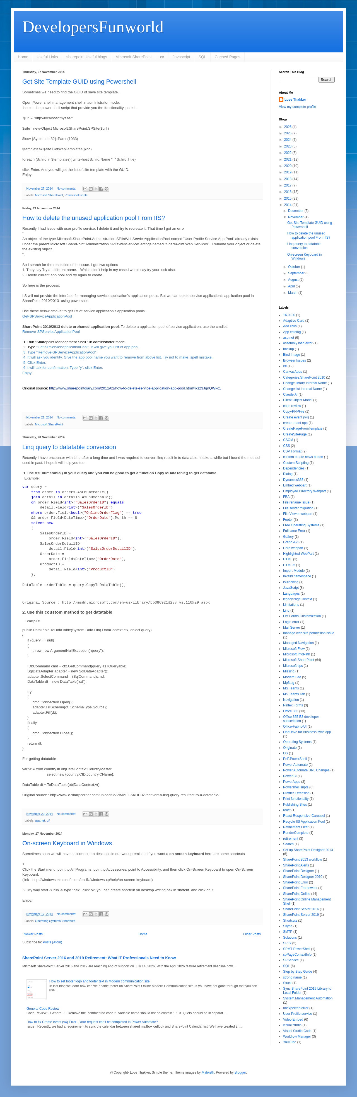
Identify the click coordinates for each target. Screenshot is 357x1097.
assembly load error (297, 343)
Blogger (240, 1072)
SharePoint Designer (298, 871)
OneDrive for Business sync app (307, 732)
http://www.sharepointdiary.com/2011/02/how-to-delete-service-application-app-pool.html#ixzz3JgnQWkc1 (135, 388)
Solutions (290, 937)
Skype (287, 926)
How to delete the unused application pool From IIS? (93, 217)
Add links (290, 326)
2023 (288, 146)
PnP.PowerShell (295, 759)
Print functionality (295, 799)
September (296, 273)
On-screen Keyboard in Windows (67, 843)
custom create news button (303, 457)
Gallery (288, 537)
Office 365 (290, 711)
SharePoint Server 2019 (301, 915)
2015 (288, 198)
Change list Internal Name (302, 389)
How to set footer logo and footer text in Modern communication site (99, 981)
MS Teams (291, 688)
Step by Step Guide (297, 972)
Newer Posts (33, 934)
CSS (286, 446)
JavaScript (291, 588)
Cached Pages (227, 57)
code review (292, 406)
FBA (286, 497)
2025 (288, 133)
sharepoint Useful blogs (86, 57)
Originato (290, 748)
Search (288, 844)
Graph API (290, 542)
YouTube (289, 1042)
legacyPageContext (297, 599)
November (296, 217)
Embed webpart (295, 485)
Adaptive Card (293, 321)
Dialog (288, 474)
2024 (288, 140)
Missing (289, 671)
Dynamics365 (293, 480)
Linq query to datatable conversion (69, 447)
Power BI (290, 776)
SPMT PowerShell (296, 949)
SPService (291, 960)
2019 (288, 172)
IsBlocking (290, 582)
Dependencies (294, 468)
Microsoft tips (293, 666)
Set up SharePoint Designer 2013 (308, 850)
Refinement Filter (295, 827)
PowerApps (291, 782)
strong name (292, 977)
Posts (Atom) (52, 942)
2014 (288, 205)
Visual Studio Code (297, 1031)
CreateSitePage (295, 434)
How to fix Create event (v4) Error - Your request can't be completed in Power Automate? (92, 1022)
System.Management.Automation (307, 998)
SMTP (287, 932)
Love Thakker (295, 99)
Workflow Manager (297, 1036)
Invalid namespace (297, 576)
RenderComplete (295, 833)
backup (288, 349)
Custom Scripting (295, 463)
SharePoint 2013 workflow (302, 859)
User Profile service (297, 1014)
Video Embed (293, 1019)
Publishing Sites (295, 805)
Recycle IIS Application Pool (304, 822)
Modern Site (292, 677)
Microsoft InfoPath (296, 654)
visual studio (292, 1025)
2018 (288, 179)
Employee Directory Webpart (304, 491)
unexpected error (295, 1008)
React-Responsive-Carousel (304, 816)
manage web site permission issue (308, 633)
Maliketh (208, 1072)
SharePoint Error (295, 882)
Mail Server (291, 627)
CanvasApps (292, 372)
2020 (288, 166)
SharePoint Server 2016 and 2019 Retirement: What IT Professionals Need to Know (99, 958)
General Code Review (42, 1009)
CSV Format (292, 451)
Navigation (291, 700)
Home (23, 57)
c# (162, 57)
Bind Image (291, 355)
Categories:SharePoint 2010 (304, 377)
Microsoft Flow (294, 649)
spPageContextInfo (297, 954)
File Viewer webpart (297, 514)
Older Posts (252, 934)
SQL (202, 57)
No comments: (67, 188)
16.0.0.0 (289, 315)
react (287, 810)
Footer (288, 520)
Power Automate (295, 765)
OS (285, 753)
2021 (288, 159)
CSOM (288, 440)
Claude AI (290, 394)
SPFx (287, 943)
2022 (288, 153)
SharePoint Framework (300, 888)
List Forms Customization (302, 616)
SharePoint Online (296, 894)
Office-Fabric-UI (295, 726)
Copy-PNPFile (293, 411)
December (296, 211)
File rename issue (296, 502)
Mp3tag (288, 683)
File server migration (298, 508)
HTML (287, 559)
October (294, 267)
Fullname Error (294, 531)
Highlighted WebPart (298, 554)
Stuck (287, 983)
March (293, 293)
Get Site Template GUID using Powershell (79, 81)
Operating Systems (48, 920)
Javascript (181, 57)
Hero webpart (293, 548)
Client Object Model (297, 400)
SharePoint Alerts (296, 865)
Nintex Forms (293, 705)
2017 (288, 185)
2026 (288, 127)
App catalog (292, 332)
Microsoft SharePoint (133, 57)
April (292, 286)
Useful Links (47, 57)
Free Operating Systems (301, 525)
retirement (290, 839)
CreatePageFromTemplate (302, 428)
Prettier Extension (296, 793)
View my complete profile (297, 107)
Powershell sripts (76, 195)
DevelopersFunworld (93, 27)
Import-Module (294, 571)
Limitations (291, 605)
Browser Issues (294, 360)
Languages (291, 593)
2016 (288, 192)
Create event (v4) (296, 417)
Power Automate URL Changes (306, 770)
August (294, 280)
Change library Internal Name (305, 383)
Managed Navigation (298, 643)
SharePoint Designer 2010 (302, 877)
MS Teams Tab (294, 694)
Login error (291, 622)
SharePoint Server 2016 (301, 909)
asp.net (40, 820)
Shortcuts (68, 920)
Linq (286, 610)
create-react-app (295, 423)
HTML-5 (289, 565)
